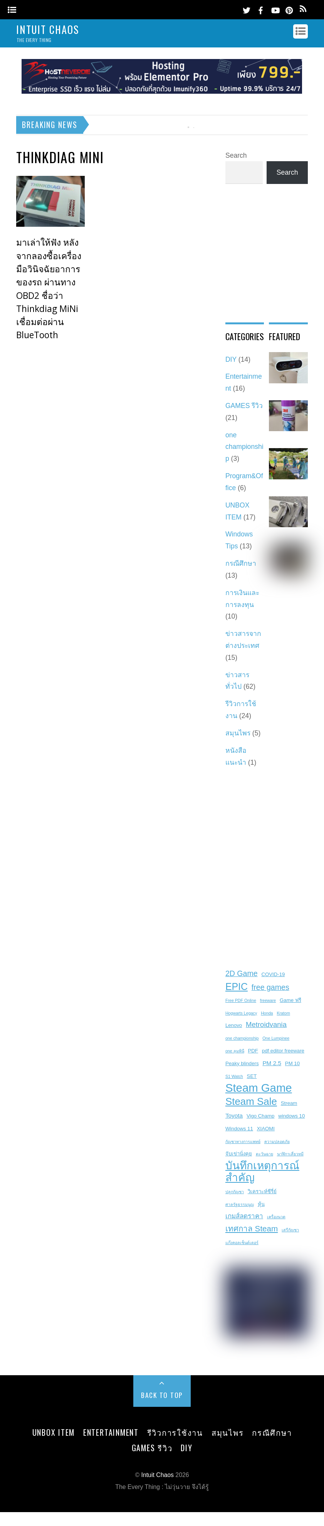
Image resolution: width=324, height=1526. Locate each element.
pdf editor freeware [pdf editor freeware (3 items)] (283, 1051)
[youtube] (275, 9)
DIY (186, 1447)
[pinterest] (289, 9)
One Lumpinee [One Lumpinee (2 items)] (275, 1038)
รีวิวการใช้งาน (175, 1432)
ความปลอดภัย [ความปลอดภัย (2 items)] (277, 1141)
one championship (244, 447)
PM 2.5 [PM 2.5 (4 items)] (271, 1063)
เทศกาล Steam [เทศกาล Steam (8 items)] (251, 1228)
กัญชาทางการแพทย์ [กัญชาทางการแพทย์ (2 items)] (242, 1141)
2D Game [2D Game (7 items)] (241, 973)
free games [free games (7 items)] (270, 987)
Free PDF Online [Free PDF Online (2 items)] (240, 1000)
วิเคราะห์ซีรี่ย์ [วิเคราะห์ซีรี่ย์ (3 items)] (262, 1191)
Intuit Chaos (157, 1475)
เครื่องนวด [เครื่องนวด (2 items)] (276, 1216)
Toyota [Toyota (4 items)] (234, 1115)
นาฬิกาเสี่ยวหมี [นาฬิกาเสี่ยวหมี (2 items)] (290, 1154)
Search (236, 155)
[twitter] (246, 9)
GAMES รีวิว (244, 406)
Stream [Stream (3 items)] (289, 1103)
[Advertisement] (200, 265)
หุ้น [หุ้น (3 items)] (261, 1204)
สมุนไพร (237, 733)
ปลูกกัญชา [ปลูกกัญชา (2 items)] (234, 1191)
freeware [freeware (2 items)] (268, 1000)
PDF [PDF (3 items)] (253, 1051)
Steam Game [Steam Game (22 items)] (258, 1088)
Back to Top (162, 1395)
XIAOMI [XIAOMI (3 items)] (266, 1128)
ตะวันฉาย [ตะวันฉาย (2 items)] (264, 1154)
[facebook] (260, 9)
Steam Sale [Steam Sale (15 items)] (251, 1101)
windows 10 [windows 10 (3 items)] (291, 1116)
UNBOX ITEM (53, 1432)
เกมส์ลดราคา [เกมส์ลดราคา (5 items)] (244, 1216)
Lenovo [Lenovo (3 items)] (233, 1025)
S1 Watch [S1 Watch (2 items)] (234, 1076)
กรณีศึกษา (240, 563)
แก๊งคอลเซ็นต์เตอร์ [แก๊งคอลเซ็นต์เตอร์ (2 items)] (242, 1242)
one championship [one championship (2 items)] (242, 1038)
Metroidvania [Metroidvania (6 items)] (266, 1024)
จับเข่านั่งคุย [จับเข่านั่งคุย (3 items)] (238, 1154)
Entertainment (111, 1432)
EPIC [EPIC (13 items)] (236, 986)
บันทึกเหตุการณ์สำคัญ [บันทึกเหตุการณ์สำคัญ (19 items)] (262, 1172)
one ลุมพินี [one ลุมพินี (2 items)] (234, 1051)
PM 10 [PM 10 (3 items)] (292, 1063)
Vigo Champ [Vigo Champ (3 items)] (260, 1116)
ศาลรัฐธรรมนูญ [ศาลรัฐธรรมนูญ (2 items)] (239, 1204)
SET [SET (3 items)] (252, 1076)
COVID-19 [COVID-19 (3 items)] (273, 974)
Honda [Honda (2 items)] (267, 1013)
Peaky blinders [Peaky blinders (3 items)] (242, 1063)
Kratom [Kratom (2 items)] (283, 1013)
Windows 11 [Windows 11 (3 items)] (239, 1128)
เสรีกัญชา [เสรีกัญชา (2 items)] (290, 1230)
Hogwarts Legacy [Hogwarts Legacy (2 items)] (241, 1013)
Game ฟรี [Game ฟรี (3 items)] (290, 1000)
